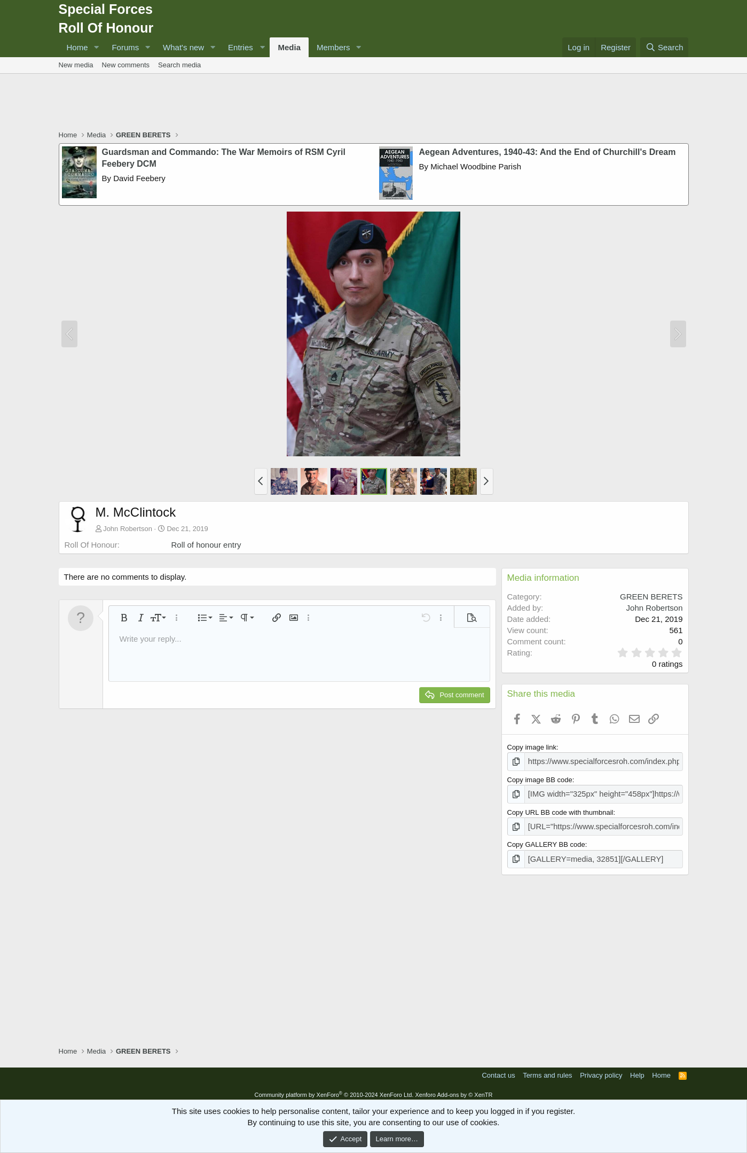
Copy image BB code (539, 778)
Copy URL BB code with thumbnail (560, 810)
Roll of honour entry (206, 544)
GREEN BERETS (651, 596)
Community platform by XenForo (333, 1089)
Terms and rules (547, 1070)
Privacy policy (601, 1070)
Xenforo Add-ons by (453, 1089)
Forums (125, 47)
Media (289, 47)
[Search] (664, 47)
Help (637, 1070)
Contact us (498, 1070)
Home (77, 47)
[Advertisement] (373, 103)
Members (333, 47)
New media (76, 65)
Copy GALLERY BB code (546, 841)
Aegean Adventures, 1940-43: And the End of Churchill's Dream (547, 152)
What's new (183, 47)
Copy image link (532, 747)
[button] (96, 47)
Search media (179, 65)
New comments (126, 65)
